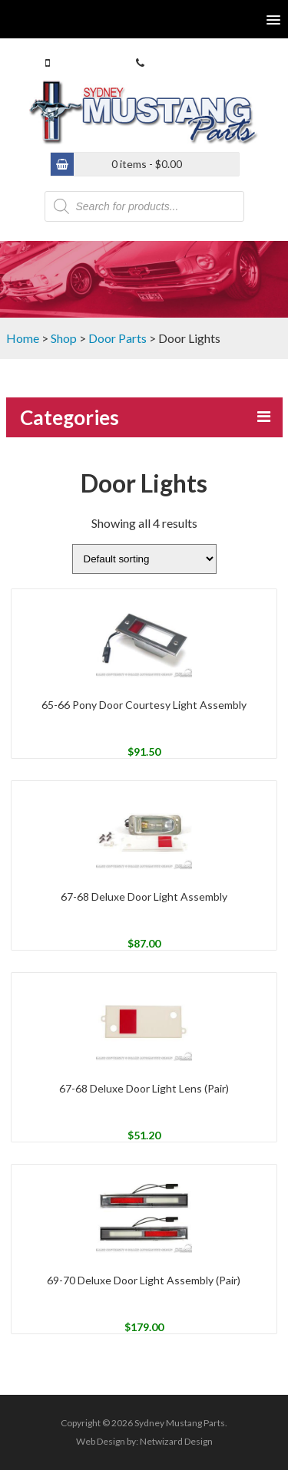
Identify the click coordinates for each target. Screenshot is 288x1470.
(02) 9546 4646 (183, 62)
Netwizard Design (176, 1441)
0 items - (146, 163)
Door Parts (117, 338)
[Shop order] (144, 559)
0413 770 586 (85, 62)
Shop (64, 338)
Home (22, 338)
